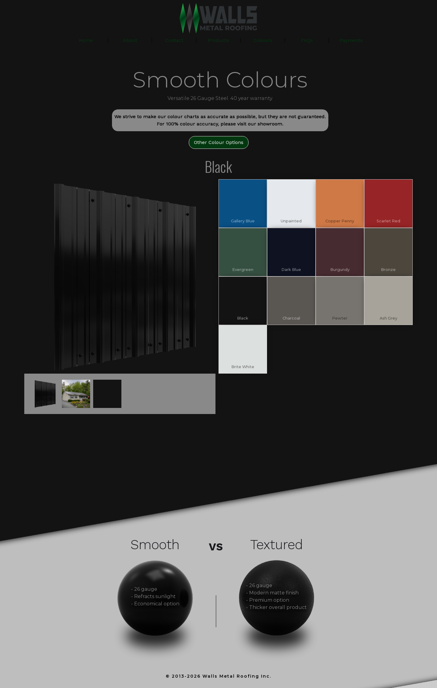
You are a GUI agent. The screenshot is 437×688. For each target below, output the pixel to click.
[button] (218, 40)
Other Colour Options (218, 142)
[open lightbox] (121, 276)
